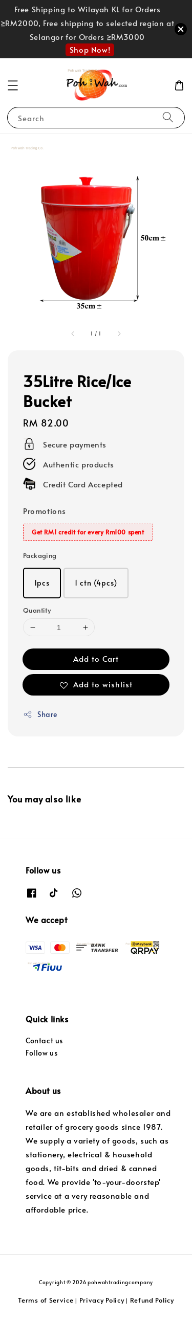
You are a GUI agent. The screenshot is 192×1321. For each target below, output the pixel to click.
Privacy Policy (101, 1300)
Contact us (44, 1040)
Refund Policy (152, 1300)
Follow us (41, 1053)
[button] (13, 85)
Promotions (44, 510)
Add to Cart (96, 658)
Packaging (40, 555)
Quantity (37, 610)
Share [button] (40, 714)
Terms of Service (45, 1300)
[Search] (168, 117)
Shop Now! (90, 49)
